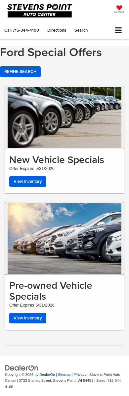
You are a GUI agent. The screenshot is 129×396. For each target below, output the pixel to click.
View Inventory (28, 181)
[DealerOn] (22, 367)
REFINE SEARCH (20, 71)
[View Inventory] (64, 117)
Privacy (80, 375)
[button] (21, 30)
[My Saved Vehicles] (119, 10)
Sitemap (64, 375)
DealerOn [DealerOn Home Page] (47, 375)
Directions (56, 30)
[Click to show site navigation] (118, 30)
